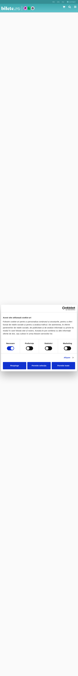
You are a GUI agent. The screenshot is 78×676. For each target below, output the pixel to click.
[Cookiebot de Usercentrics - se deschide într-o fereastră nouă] (64, 308)
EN (58, 2)
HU (63, 2)
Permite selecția (39, 366)
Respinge (14, 366)
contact (71, 2)
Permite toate (63, 366)
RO (54, 2)
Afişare (67, 357)
